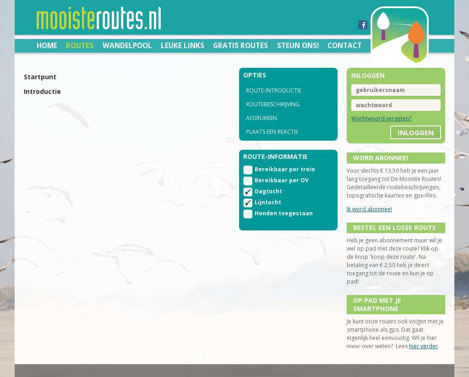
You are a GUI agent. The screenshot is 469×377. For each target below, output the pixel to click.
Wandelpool (127, 45)
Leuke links (182, 45)
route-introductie (273, 90)
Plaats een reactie (272, 132)
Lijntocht (268, 202)
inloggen (416, 132)
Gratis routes (240, 45)
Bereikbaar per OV (282, 180)
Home (47, 45)
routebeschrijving (273, 104)
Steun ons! (298, 45)
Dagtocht (268, 191)
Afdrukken (261, 118)
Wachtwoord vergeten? (381, 118)
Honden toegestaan (284, 213)
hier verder (423, 346)
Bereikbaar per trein (285, 169)
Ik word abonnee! (369, 209)
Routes (79, 45)
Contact (344, 45)
